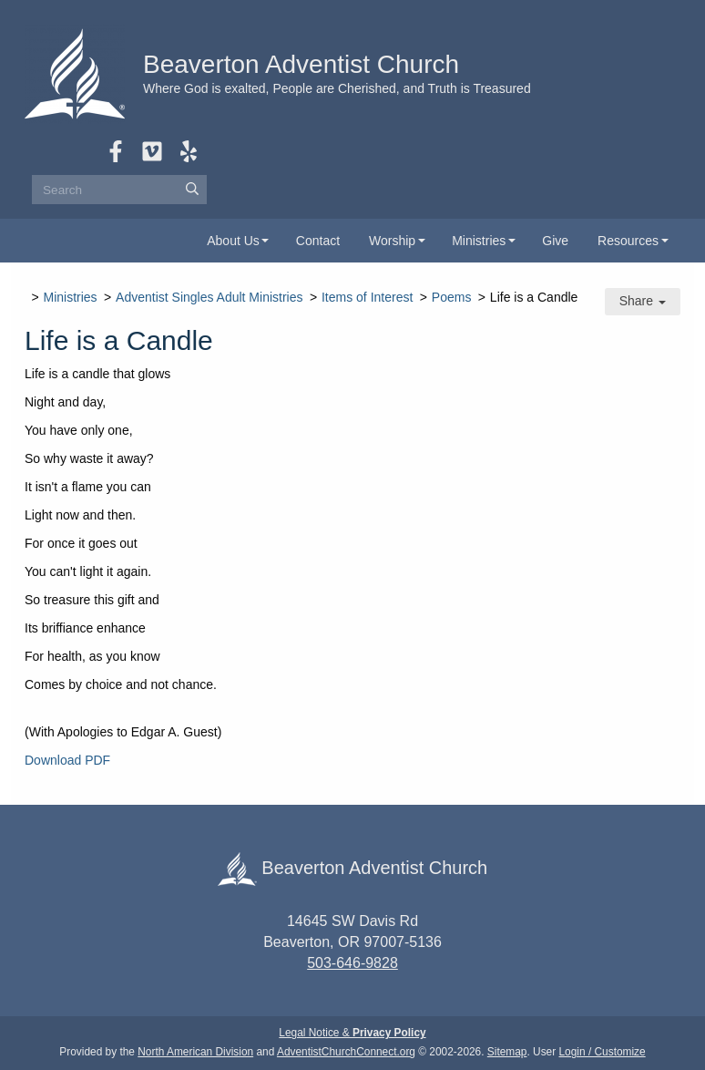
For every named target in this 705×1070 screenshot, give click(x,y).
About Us (233, 240)
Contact (318, 240)
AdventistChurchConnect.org (346, 1051)
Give (555, 240)
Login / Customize (602, 1051)
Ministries (479, 240)
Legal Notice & (352, 1032)
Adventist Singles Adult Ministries (209, 297)
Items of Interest (367, 297)
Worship (392, 240)
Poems (452, 297)
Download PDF (67, 760)
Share (642, 300)
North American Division (195, 1051)
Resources (628, 240)
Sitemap (507, 1051)
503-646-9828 (352, 963)
